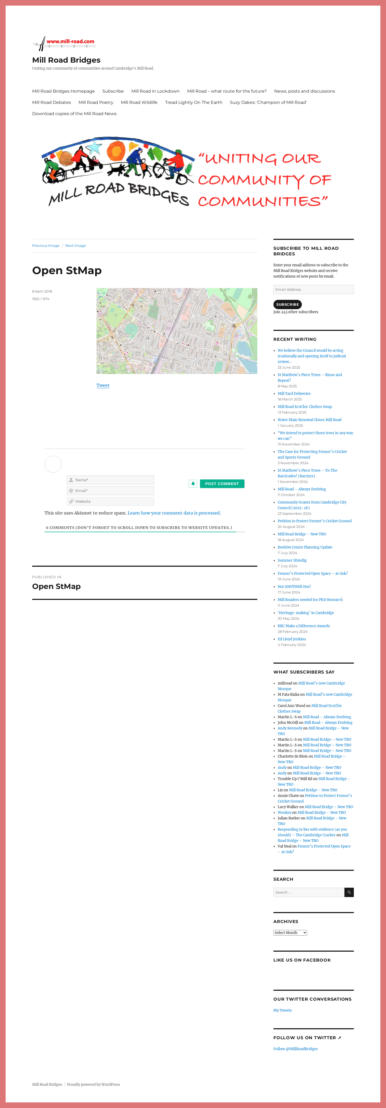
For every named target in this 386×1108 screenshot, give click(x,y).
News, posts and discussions (304, 91)
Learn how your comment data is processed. (174, 513)
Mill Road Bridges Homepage (63, 91)
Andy (282, 767)
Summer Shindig (292, 560)
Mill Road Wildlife (139, 102)
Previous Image (46, 245)
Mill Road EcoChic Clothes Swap (305, 406)
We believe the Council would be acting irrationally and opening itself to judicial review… (312, 356)
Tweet (103, 385)
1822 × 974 (40, 299)
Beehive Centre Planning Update (305, 547)
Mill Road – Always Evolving (302, 489)
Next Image (75, 245)
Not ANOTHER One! (294, 586)
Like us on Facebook (302, 960)
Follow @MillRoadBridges (295, 1049)
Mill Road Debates (51, 102)
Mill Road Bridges (66, 60)
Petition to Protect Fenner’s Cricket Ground (315, 521)
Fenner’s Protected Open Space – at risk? (313, 573)
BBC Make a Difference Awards (304, 626)
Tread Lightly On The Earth (193, 102)
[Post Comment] (222, 483)
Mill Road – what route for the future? (227, 91)
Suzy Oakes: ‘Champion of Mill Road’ (268, 102)
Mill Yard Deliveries (294, 393)
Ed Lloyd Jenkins (292, 639)
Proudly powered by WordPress (93, 1084)
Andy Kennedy (290, 728)
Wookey (284, 812)
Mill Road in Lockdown (155, 91)
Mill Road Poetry (96, 102)
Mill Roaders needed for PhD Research (310, 600)
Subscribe (113, 91)
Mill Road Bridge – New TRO (302, 534)
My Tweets (282, 1010)
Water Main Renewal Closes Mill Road (310, 420)
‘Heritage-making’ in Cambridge (306, 613)
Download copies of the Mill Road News (74, 113)
